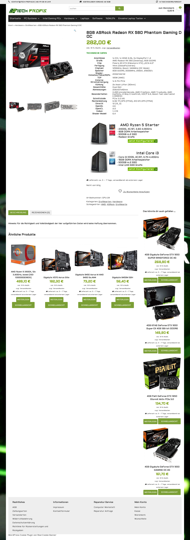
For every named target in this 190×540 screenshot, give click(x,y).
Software (97, 18)
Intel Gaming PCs (52, 18)
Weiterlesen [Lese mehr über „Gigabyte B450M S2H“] (123, 299)
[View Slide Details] (123, 133)
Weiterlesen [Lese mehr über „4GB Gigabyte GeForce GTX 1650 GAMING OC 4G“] (150, 492)
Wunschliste (140, 519)
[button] (75, 31)
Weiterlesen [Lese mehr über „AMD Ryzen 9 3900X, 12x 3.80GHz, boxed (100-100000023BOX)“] (23, 299)
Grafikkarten (30, 25)
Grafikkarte (121, 204)
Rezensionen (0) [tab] (41, 212)
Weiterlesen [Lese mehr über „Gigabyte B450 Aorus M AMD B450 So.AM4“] (89, 299)
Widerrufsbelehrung (22, 519)
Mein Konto (140, 507)
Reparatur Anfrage (103, 511)
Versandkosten (113, 48)
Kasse (137, 511)
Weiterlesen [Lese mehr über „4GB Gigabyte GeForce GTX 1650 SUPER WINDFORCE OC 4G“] (150, 280)
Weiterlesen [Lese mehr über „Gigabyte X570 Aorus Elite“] (56, 299)
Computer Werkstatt (104, 507)
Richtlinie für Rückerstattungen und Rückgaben (30, 528)
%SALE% (110, 18)
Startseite (15, 18)
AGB (14, 507)
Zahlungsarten (19, 511)
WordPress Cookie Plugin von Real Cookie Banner (32, 535)
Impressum (58, 507)
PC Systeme (32, 18)
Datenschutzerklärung (23, 522)
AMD (103, 204)
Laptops (85, 18)
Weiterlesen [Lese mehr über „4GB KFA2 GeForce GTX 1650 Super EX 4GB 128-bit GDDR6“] (150, 351)
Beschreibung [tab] (18, 212)
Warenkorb (139, 515)
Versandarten (19, 515)
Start (10, 25)
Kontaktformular (61, 511)
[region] (123, 133)
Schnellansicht (23, 305)
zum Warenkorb (166, 8)
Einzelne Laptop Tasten (132, 18)
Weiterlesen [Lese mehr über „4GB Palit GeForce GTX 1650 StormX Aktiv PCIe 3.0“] (150, 421)
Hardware (70, 18)
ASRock (110, 204)
